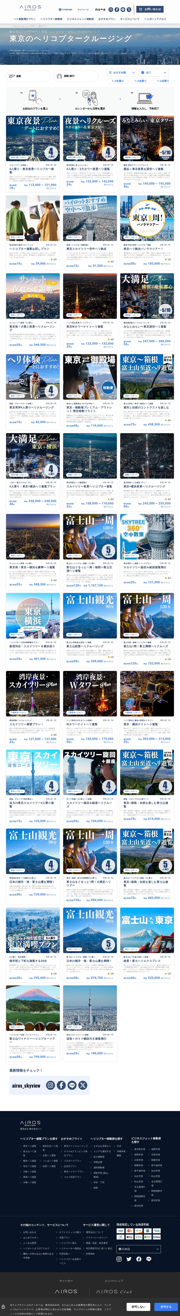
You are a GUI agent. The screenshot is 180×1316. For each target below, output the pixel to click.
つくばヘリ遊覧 (50, 1161)
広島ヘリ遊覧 (49, 1155)
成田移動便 (99, 1167)
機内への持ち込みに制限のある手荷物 (38, 1256)
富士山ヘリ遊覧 (29, 1153)
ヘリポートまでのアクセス (36, 1248)
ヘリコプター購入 (68, 1243)
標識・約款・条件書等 (97, 1243)
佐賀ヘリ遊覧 (49, 1166)
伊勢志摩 (98, 1162)
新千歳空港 (139, 1170)
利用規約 (90, 1254)
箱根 (96, 1187)
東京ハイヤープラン (74, 1171)
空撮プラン (64, 1237)
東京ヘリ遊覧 (29, 1146)
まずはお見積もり (102, 1146)
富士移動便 (99, 1156)
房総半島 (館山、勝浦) (102, 1175)
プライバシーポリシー (97, 1237)
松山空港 (138, 1181)
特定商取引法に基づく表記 (99, 1248)
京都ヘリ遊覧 (29, 1182)
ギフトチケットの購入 (70, 1232)
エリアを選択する (102, 1151)
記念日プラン (70, 1166)
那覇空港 (138, 1165)
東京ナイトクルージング (76, 1146)
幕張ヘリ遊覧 (29, 1177)
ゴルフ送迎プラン (72, 1177)
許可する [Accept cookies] (166, 1306)
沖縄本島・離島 (122, 1153)
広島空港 (138, 1160)
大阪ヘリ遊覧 (29, 1171)
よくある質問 (29, 1243)
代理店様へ (64, 1254)
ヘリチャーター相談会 (70, 1248)
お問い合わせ (29, 1232)
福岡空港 (138, 1154)
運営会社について (94, 1232)
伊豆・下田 (99, 1182)
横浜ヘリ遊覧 (29, 1161)
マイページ (83, 9)
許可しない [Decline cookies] (138, 1306)
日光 (119, 1146)
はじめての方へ (30, 1237)
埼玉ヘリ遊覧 (29, 1166)
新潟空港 (138, 1206)
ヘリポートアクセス (155, 19)
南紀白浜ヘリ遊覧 (50, 1148)
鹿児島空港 (139, 1149)
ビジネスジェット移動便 (80, 19)
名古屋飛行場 (139, 1189)
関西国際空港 (139, 1198)
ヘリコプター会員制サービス (70, 1261)
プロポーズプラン (72, 1161)
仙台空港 (138, 1176)
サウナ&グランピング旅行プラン (75, 1153)
